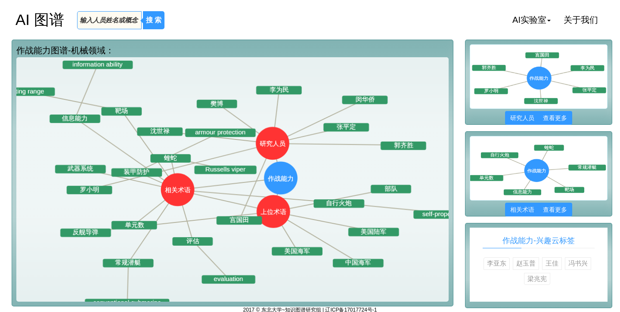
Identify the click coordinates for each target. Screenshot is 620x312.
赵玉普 (526, 263)
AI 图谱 (40, 19)
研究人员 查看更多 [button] (538, 117)
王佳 (552, 263)
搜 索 (153, 20)
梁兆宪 (537, 278)
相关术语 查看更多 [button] (538, 209)
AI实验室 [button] (531, 20)
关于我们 (581, 20)
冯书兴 (578, 263)
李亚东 (496, 263)
